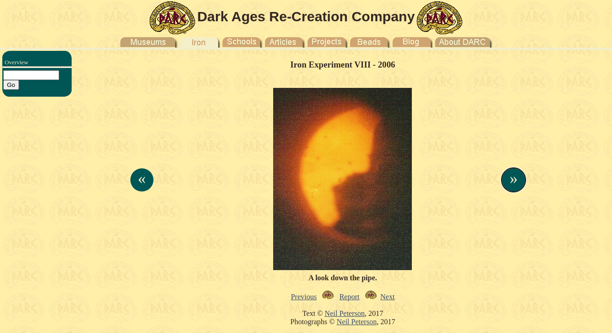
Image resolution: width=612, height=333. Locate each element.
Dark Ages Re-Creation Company (306, 16)
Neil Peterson (344, 313)
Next (387, 297)
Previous (304, 297)
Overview (16, 62)
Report (349, 297)
